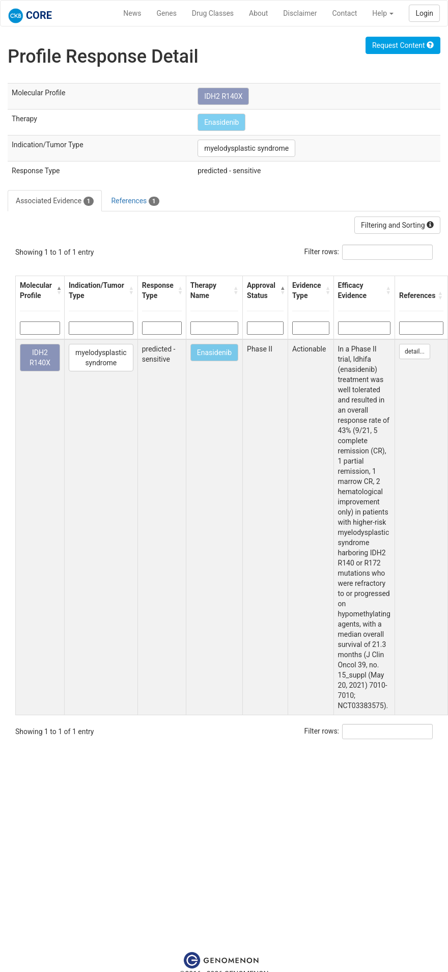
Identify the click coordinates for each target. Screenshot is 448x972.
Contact (344, 13)
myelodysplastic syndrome (246, 148)
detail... (415, 351)
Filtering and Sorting (397, 225)
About (258, 13)
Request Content (403, 45)
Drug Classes (213, 13)
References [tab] (135, 201)
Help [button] (383, 13)
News (132, 13)
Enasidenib (221, 122)
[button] (58, 290)
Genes (167, 13)
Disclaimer (300, 13)
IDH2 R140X (223, 96)
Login (424, 13)
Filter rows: (322, 252)
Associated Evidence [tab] (55, 201)
